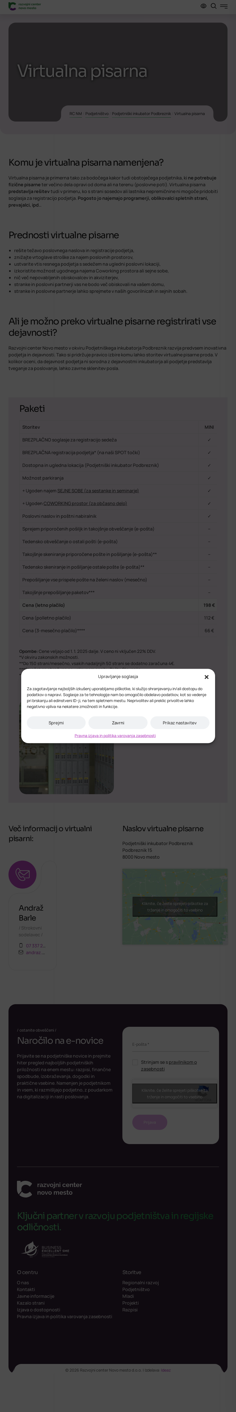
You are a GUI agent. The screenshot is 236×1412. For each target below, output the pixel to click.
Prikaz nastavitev (180, 723)
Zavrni (118, 723)
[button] (206, 676)
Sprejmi (56, 723)
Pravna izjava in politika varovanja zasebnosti (115, 735)
